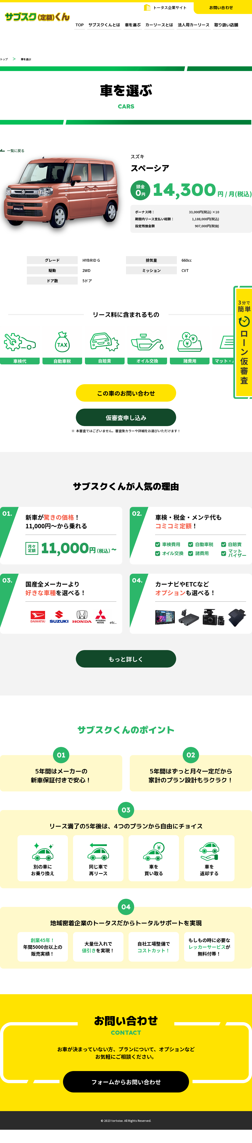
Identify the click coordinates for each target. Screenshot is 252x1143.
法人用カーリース (194, 24)
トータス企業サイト (170, 7)
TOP (79, 24)
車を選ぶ (133, 24)
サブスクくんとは (104, 24)
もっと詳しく (126, 662)
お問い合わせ (222, 7)
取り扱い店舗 (226, 24)
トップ (5, 58)
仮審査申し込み (126, 419)
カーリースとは (159, 24)
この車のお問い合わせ (126, 394)
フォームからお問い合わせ (126, 1084)
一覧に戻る (16, 150)
